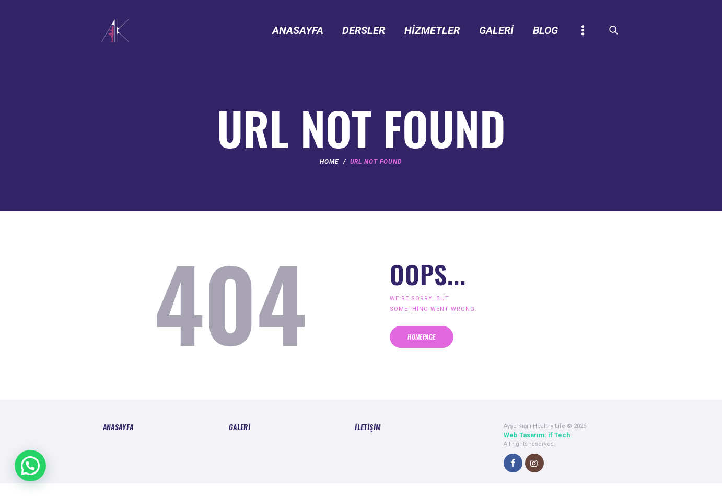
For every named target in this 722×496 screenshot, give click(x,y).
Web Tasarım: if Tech (533, 448)
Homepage (447, 350)
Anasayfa (116, 441)
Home (329, 169)
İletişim (365, 441)
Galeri (238, 441)
